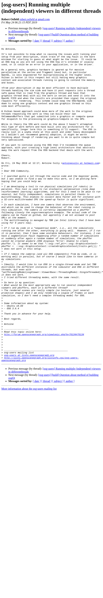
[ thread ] (46, 40)
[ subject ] (57, 40)
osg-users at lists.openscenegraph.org (29, 416)
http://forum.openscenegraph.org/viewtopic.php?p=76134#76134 (44, 391)
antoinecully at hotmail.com (80, 186)
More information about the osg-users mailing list (29, 451)
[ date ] (37, 40)
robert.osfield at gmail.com (35, 19)
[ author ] (69, 40)
